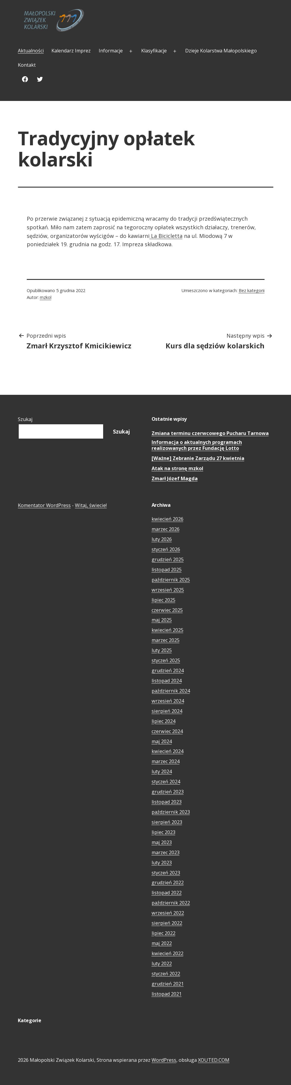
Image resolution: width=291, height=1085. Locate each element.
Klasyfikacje (154, 50)
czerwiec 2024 (167, 731)
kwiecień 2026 (167, 519)
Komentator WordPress (44, 505)
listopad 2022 (167, 892)
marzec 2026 (166, 529)
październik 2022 (171, 903)
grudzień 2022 (168, 882)
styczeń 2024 (166, 781)
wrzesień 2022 (168, 913)
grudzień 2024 (168, 670)
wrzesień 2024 (168, 701)
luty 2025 (162, 650)
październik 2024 (171, 691)
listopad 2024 (167, 680)
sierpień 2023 (167, 822)
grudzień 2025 (168, 559)
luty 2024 (162, 771)
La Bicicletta (166, 235)
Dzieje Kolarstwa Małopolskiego (221, 50)
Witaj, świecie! (91, 505)
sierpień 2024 (167, 711)
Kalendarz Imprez (71, 50)
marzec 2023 (166, 852)
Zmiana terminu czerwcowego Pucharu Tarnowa (210, 433)
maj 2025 (162, 620)
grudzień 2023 (168, 791)
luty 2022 (162, 963)
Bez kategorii (252, 290)
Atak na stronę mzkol (177, 468)
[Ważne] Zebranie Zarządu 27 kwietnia (198, 458)
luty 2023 (162, 862)
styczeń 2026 (166, 549)
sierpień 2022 (167, 923)
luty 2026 (162, 539)
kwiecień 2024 (167, 751)
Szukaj (25, 419)
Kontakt (27, 65)
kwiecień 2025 (167, 630)
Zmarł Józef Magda (175, 478)
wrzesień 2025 (168, 590)
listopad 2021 (167, 994)
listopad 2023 (167, 802)
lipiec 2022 (163, 933)
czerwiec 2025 (167, 610)
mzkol (45, 297)
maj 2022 (162, 943)
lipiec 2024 (163, 721)
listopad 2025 (167, 569)
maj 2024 (162, 741)
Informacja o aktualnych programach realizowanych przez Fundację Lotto (197, 445)
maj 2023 (162, 842)
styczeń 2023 (166, 872)
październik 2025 (171, 579)
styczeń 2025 (166, 660)
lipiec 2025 (163, 600)
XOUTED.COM (213, 1060)
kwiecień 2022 (167, 953)
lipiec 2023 (163, 832)
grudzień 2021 (168, 983)
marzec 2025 (166, 640)
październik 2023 (171, 812)
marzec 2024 (166, 761)
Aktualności (31, 50)
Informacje (111, 50)
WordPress (164, 1060)
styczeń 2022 (166, 973)
